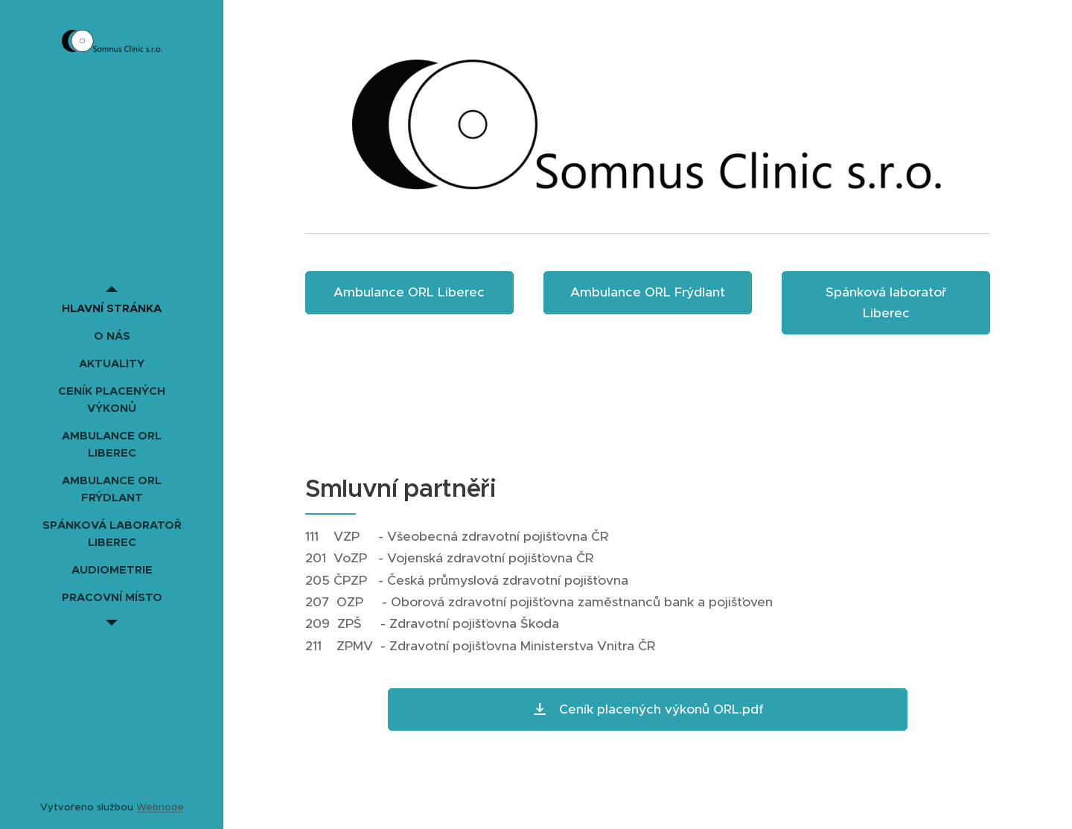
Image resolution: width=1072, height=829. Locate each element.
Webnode (160, 807)
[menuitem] (111, 308)
